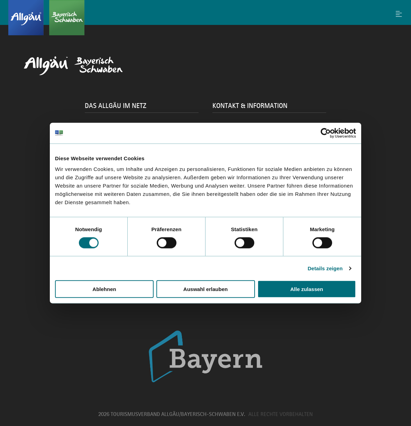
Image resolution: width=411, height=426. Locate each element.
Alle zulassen (306, 289)
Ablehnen (104, 289)
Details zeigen (325, 268)
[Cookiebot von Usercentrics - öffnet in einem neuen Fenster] (325, 133)
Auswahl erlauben (205, 289)
